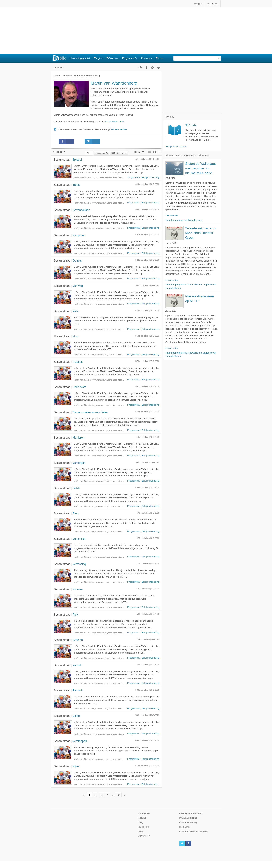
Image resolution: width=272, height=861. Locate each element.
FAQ (140, 822)
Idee (75, 336)
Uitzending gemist (80, 58)
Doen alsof (79, 386)
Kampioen (79, 235)
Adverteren (144, 835)
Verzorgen (79, 462)
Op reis (77, 260)
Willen (76, 311)
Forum (159, 58)
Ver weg (78, 285)
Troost (76, 184)
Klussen (78, 589)
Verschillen (79, 538)
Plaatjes (78, 361)
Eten (75, 513)
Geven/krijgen (81, 209)
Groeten (78, 639)
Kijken (76, 766)
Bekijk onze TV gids (176, 146)
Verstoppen (80, 741)
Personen (146, 58)
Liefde (76, 488)
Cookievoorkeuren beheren (193, 831)
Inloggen (198, 3)
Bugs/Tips (143, 826)
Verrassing (79, 564)
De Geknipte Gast (114, 121)
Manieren (78, 437)
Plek (75, 614)
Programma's (129, 58)
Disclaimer (184, 826)
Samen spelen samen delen (90, 412)
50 (118, 795)
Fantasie (78, 690)
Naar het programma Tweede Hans (183, 220)
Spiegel (77, 159)
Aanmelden (212, 3)
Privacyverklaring (188, 817)
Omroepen (144, 813)
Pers (140, 831)
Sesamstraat (62, 159)
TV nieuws (112, 58)
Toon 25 (139, 152)
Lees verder (171, 215)
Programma (134, 177)
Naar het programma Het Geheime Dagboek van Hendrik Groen (190, 286)
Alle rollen (59, 152)
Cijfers (76, 715)
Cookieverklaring (188, 822)
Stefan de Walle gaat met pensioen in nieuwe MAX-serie (200, 168)
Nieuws (142, 817)
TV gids (98, 58)
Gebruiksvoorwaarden (190, 813)
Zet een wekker (119, 129)
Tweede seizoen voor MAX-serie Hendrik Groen (200, 233)
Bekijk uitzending (150, 177)
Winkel (77, 665)
